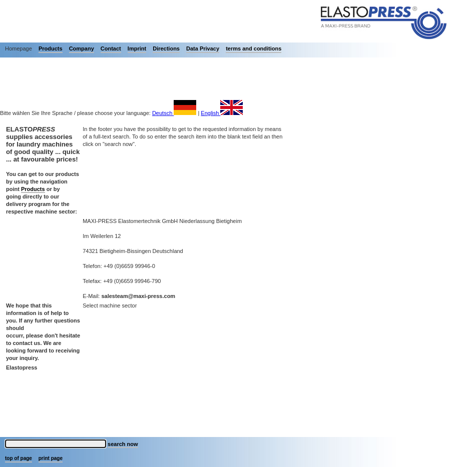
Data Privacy (202, 49)
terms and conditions (253, 49)
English (222, 113)
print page (51, 458)
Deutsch (174, 113)
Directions (166, 49)
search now (123, 444)
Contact (111, 49)
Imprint (137, 49)
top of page (18, 458)
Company (81, 49)
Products (51, 49)
